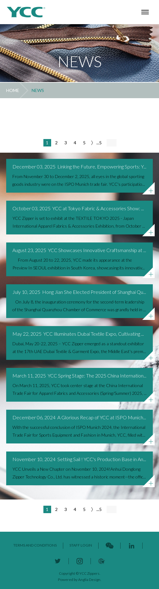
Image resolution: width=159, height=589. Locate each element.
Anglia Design (89, 579)
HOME (12, 90)
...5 (99, 142)
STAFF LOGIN (80, 545)
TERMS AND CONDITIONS (35, 545)
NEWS (38, 90)
